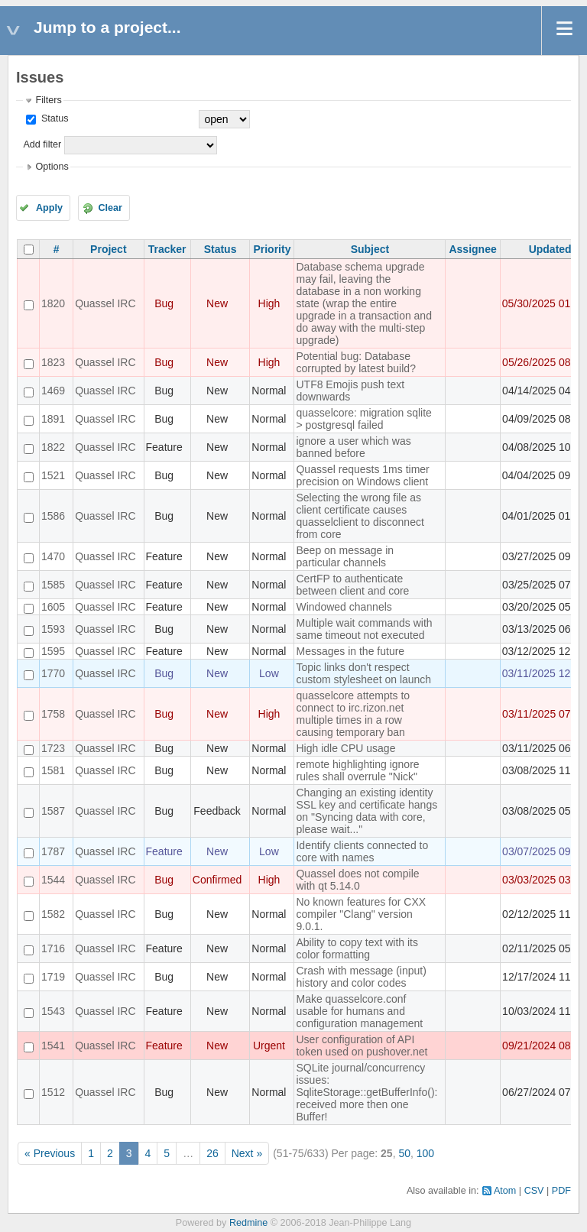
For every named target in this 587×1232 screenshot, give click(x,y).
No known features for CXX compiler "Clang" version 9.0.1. (361, 914)
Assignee (472, 249)
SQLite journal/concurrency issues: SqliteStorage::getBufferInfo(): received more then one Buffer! (366, 1092)
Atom (505, 1190)
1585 (53, 585)
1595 (53, 651)
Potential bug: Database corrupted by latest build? (355, 362)
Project (108, 249)
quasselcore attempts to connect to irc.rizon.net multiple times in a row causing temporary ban (353, 713)
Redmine (248, 1222)
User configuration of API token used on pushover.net (361, 1045)
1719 (53, 977)
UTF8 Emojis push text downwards (350, 390)
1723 (53, 748)
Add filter (42, 144)
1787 (53, 851)
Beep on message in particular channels (345, 556)
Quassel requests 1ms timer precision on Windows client (362, 475)
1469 (53, 390)
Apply (49, 208)
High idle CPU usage (345, 748)
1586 (53, 516)
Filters (48, 100)
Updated (550, 249)
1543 (53, 1011)
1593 (53, 629)
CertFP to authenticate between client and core (352, 584)
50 (404, 1153)
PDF (561, 1190)
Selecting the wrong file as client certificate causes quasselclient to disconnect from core (359, 515)
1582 (53, 914)
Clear (110, 208)
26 (212, 1153)
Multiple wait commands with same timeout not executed (364, 629)
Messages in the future (350, 651)
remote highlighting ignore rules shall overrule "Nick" (357, 770)
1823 (53, 362)
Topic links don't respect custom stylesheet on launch (363, 673)
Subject (370, 249)
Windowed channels (343, 607)
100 (425, 1153)
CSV (534, 1190)
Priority (271, 249)
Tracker (167, 249)
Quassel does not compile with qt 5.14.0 (357, 879)
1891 (53, 419)
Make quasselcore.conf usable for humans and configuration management (359, 1011)
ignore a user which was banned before (353, 447)
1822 (53, 447)
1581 (53, 770)
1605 (53, 607)
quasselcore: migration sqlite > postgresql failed (363, 419)
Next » (247, 1153)
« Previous (49, 1153)
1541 (53, 1045)
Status (53, 118)
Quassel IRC (105, 303)
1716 (53, 948)
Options (51, 166)
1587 (53, 811)
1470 (53, 556)
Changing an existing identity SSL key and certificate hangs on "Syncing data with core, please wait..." (366, 810)
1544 (53, 880)
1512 (53, 1092)
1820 (53, 303)
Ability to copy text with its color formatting (357, 948)
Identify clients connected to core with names (362, 851)
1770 (53, 673)
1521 (53, 475)
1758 (53, 714)
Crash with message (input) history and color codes (361, 977)
